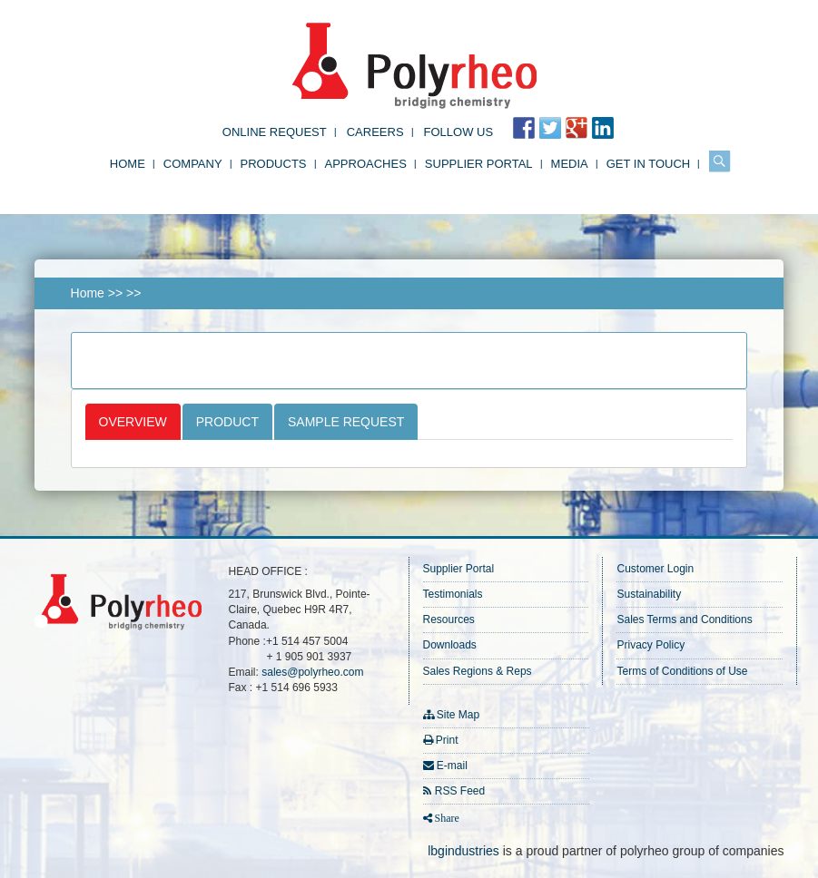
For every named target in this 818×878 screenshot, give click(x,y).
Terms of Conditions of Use (681, 671)
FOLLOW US (459, 132)
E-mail (452, 765)
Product (227, 422)
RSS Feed (460, 791)
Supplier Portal (479, 164)
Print (447, 740)
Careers (375, 132)
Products (274, 164)
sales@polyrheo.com (312, 672)
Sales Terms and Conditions (684, 619)
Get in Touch (648, 164)
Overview (133, 422)
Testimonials (453, 594)
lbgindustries (463, 851)
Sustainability (648, 594)
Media (569, 164)
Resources (449, 619)
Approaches (366, 164)
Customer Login (655, 568)
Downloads (450, 645)
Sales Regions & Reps (477, 671)
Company (192, 164)
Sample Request (346, 422)
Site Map (458, 714)
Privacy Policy (650, 645)
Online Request (274, 132)
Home (127, 164)
